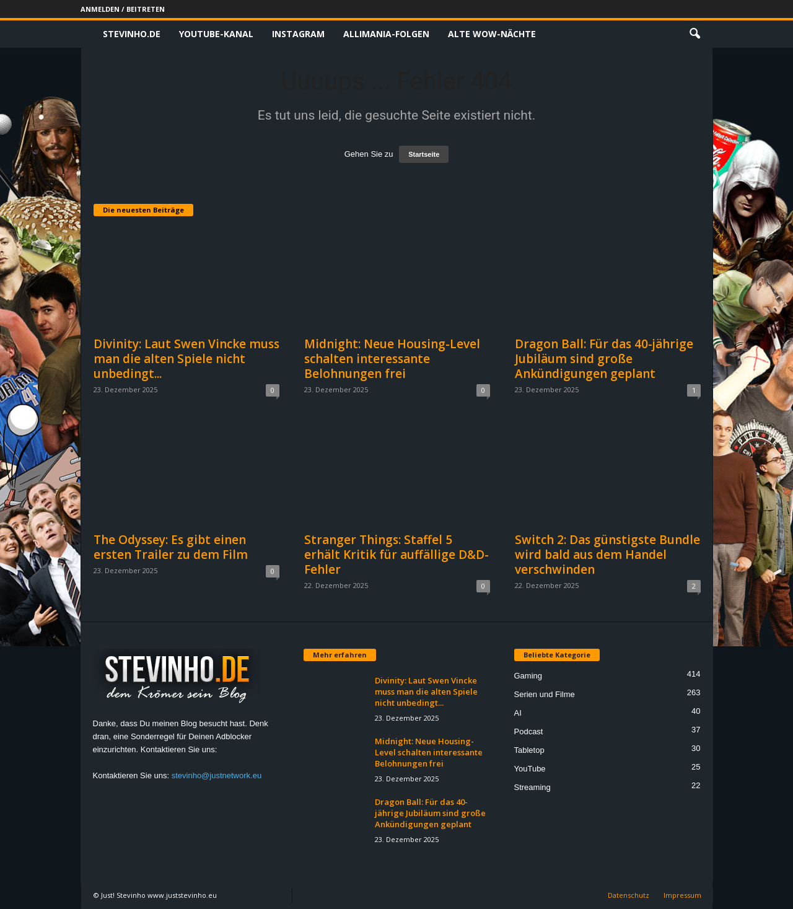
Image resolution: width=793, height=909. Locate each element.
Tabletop (529, 750)
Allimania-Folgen (386, 34)
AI (518, 713)
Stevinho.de (131, 34)
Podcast (528, 731)
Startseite (423, 154)
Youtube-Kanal (216, 34)
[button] (694, 34)
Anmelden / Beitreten (123, 9)
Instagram (298, 34)
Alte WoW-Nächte (492, 34)
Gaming (528, 675)
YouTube (530, 768)
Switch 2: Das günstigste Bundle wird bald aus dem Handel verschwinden (607, 554)
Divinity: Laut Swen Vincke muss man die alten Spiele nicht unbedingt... (186, 359)
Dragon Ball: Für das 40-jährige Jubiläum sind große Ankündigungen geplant (604, 359)
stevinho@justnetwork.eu (216, 775)
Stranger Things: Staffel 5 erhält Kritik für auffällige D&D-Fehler (396, 554)
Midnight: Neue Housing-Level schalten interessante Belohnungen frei (392, 359)
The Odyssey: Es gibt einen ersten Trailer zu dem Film (171, 547)
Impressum (682, 895)
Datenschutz (628, 895)
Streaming (532, 787)
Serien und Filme (544, 694)
